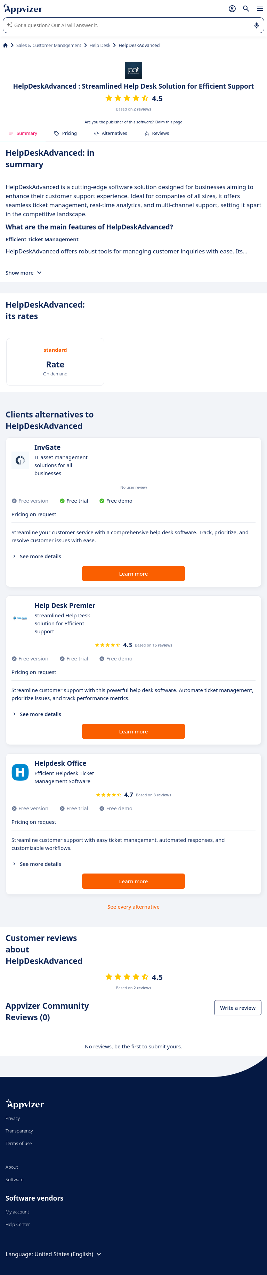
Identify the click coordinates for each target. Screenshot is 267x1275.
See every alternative (133, 906)
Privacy (13, 1118)
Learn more (133, 573)
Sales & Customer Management (48, 45)
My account (17, 1212)
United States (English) (68, 1254)
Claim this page (169, 121)
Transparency (19, 1131)
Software (15, 1179)
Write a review (238, 1007)
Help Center (18, 1224)
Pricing (65, 133)
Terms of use (19, 1143)
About (12, 1167)
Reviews (156, 133)
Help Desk (100, 45)
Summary (22, 133)
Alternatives (110, 133)
